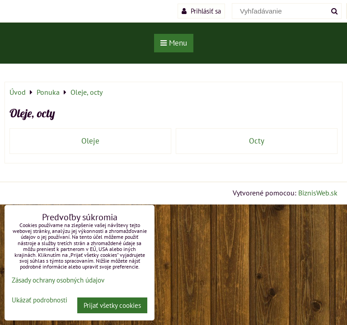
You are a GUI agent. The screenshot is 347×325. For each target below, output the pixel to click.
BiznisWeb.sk (318, 192)
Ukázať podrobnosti (39, 300)
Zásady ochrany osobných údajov (58, 280)
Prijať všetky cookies (112, 305)
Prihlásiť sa (201, 10)
